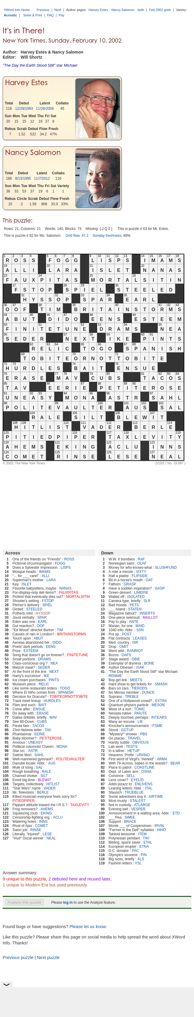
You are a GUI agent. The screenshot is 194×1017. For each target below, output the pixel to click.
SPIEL (47, 605)
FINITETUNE (77, 655)
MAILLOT (150, 617)
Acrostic (10, 15)
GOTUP (127, 730)
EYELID (137, 780)
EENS (51, 647)
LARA (51, 580)
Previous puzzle (18, 957)
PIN (144, 855)
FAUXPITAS (68, 592)
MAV (53, 717)
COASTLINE (144, 767)
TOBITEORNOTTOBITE (69, 697)
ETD (176, 813)
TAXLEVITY (79, 805)
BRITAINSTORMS (71, 634)
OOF (41, 626)
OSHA (146, 772)
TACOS (38, 726)
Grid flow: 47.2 (76, 236)
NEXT (54, 672)
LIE (140, 722)
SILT (44, 776)
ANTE (133, 622)
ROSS (69, 559)
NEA (54, 663)
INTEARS (159, 717)
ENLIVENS (143, 784)
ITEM (142, 834)
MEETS (136, 680)
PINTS (53, 680)
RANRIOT (135, 651)
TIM (60, 630)
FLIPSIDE (140, 576)
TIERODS (139, 688)
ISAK (140, 667)
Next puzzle (48, 957)
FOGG (60, 563)
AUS (52, 763)
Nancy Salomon (123, 10)
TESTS (132, 747)
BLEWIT (44, 780)
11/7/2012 (42, 178)
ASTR (33, 751)
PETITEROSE (51, 738)
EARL (42, 622)
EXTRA (161, 701)
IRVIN (159, 826)
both (141, 10)
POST (127, 634)
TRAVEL (134, 738)
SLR (146, 601)
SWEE (129, 817)
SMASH (161, 684)
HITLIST (53, 784)
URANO (143, 755)
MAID (139, 626)
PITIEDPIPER (23, 801)
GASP (160, 588)
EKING (46, 813)
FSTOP (48, 601)
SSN (140, 630)
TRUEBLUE (133, 792)
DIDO (57, 642)
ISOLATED (135, 597)
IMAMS (45, 572)
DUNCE (148, 692)
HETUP (133, 751)
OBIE (136, 659)
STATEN (135, 609)
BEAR (175, 763)
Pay (61, 15)
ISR (135, 642)
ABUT (38, 638)
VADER (50, 788)
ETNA (144, 846)
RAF (141, 559)
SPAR (42, 617)
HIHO (161, 830)
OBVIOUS (141, 742)
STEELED (34, 609)
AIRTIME (156, 797)
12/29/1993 (24, 108)
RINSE (35, 830)
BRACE (130, 821)
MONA (61, 747)
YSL (138, 863)
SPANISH (65, 692)
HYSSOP (43, 613)
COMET (41, 826)
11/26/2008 (45, 108)
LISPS (66, 567)
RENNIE (115, 676)
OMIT (123, 647)
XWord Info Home (17, 10)
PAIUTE (140, 713)
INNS (43, 821)
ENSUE (39, 709)
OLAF (141, 563)
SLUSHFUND (166, 567)
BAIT (42, 705)
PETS (134, 605)
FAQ (50, 15)
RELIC (44, 684)
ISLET (26, 584)
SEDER (44, 667)
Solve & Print (32, 15)
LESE (47, 834)
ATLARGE (142, 805)
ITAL (148, 788)
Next (57, 10)
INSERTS (147, 613)
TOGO (65, 688)
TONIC (139, 709)
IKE (46, 676)
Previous (43, 10)
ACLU (58, 817)
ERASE (43, 713)
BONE (149, 663)
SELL (131, 776)
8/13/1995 (23, 178)
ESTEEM (30, 651)
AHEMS (46, 809)
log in (67, 902)
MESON (158, 705)
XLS (140, 859)
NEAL (51, 838)
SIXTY (141, 572)
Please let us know (87, 926)
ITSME (157, 726)
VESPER (138, 809)
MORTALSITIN (78, 597)
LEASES (140, 638)
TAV (48, 730)
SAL (39, 767)
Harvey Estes (98, 10)
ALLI (45, 576)
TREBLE (132, 697)
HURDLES (52, 701)
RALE (46, 772)
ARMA (162, 759)
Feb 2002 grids (160, 10)
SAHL (39, 755)
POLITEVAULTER (70, 759)
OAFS (126, 655)
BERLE (43, 792)
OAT (149, 580)
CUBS (42, 722)
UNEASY (35, 742)
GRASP (130, 584)
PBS (143, 734)
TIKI (146, 838)
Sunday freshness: (107, 236)
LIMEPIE (141, 592)
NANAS (65, 588)
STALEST (137, 801)
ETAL (147, 842)
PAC (135, 851)
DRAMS (44, 659)
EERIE (39, 734)
